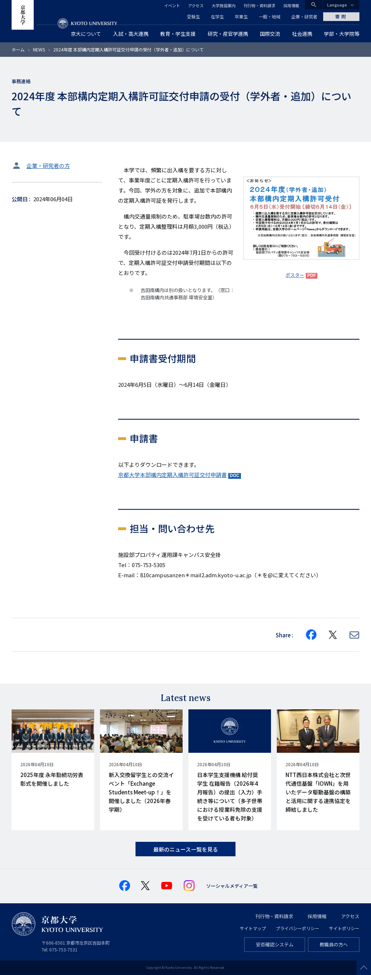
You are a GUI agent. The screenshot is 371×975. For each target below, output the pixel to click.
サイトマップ (253, 928)
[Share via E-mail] (354, 635)
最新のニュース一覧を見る (185, 849)
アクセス (196, 5)
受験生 (193, 16)
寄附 (341, 16)
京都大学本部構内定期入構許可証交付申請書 (172, 474)
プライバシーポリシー (297, 928)
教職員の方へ (334, 944)
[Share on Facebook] (311, 634)
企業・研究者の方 (48, 165)
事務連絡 (21, 81)
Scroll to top (364, 968)
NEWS (39, 49)
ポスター (294, 274)
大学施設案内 (223, 5)
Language (337, 5)
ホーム (18, 49)
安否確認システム (274, 944)
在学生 (217, 16)
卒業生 (241, 16)
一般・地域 (269, 16)
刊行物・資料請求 (259, 5)
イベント (172, 5)
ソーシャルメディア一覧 (232, 885)
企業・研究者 (304, 16)
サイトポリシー (344, 928)
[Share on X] (333, 634)
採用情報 (291, 5)
